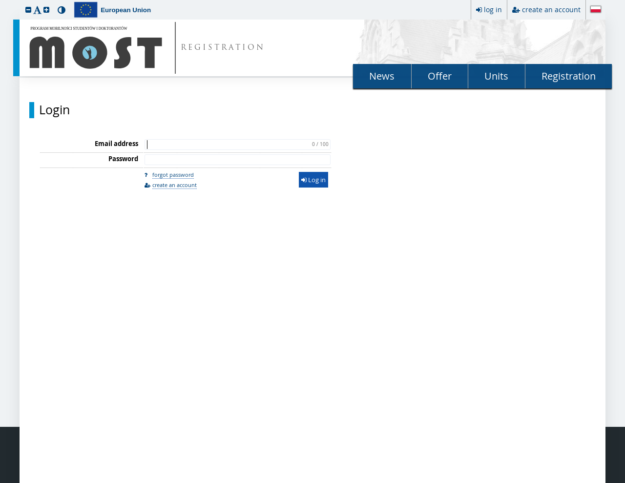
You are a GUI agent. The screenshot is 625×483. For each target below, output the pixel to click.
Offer (440, 76)
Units (496, 76)
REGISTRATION (223, 48)
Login (54, 110)
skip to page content (2, 2)
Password (123, 158)
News (382, 76)
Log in (313, 179)
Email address (116, 143)
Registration (569, 76)
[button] (28, 9)
